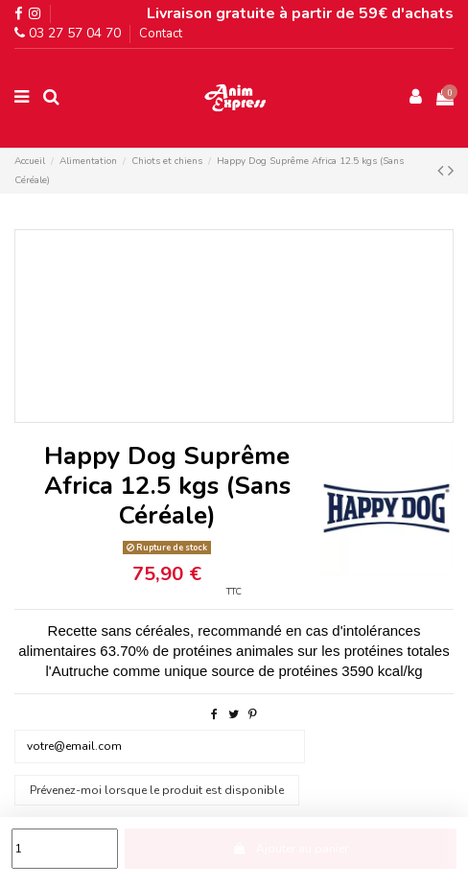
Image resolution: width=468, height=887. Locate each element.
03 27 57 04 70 (67, 33)
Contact (160, 33)
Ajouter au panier (290, 848)
